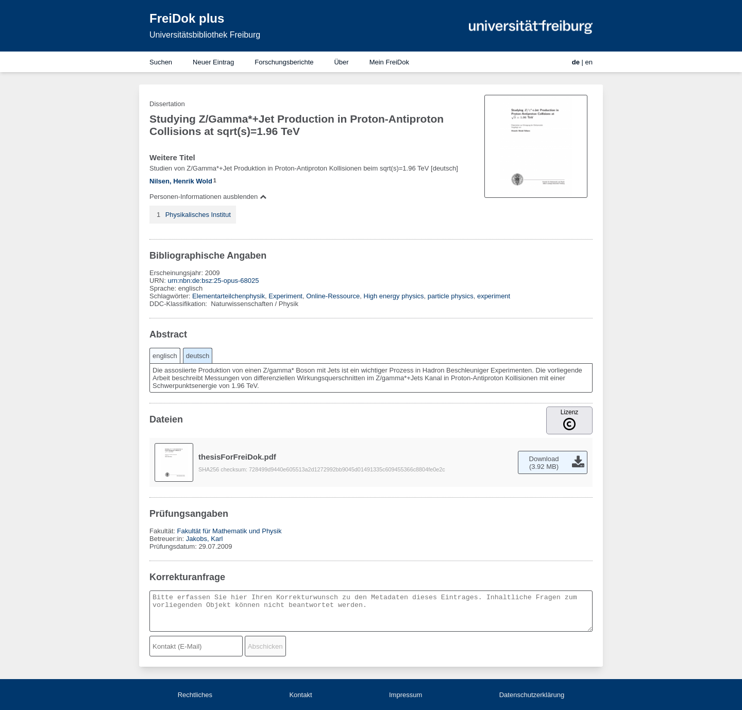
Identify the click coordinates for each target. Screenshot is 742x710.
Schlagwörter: (170, 296)
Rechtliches (195, 695)
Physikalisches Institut (198, 214)
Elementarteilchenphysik (228, 296)
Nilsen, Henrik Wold (180, 181)
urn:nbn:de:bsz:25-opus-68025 (213, 280)
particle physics (451, 296)
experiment (493, 296)
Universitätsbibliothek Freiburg (204, 34)
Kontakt (300, 695)
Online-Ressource (333, 296)
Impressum (405, 695)
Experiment (285, 296)
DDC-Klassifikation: (179, 304)
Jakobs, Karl (204, 539)
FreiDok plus (186, 18)
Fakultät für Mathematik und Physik (229, 531)
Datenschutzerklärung (531, 695)
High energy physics (394, 296)
